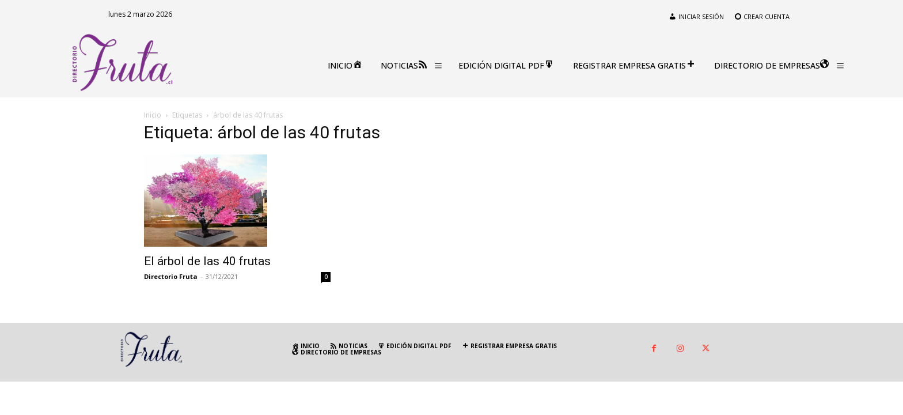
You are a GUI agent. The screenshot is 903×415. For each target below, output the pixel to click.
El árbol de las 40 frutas (207, 261)
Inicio (152, 115)
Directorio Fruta (171, 276)
